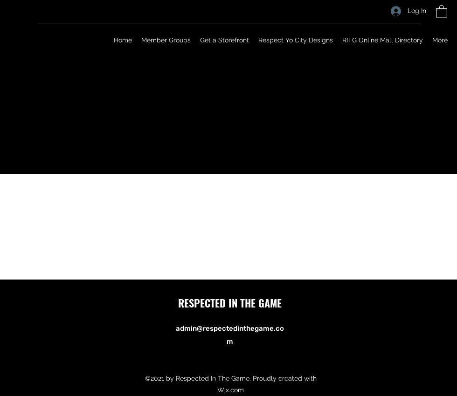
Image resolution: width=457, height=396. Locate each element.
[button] (441, 11)
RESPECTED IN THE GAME (230, 302)
